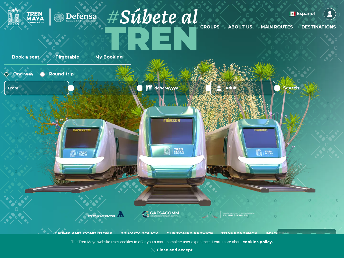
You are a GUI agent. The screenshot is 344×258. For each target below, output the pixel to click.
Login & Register (330, 14)
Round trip (57, 74)
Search (291, 87)
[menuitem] (210, 27)
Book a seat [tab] (25, 57)
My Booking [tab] (109, 57)
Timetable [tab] (67, 57)
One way (19, 74)
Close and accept (175, 250)
